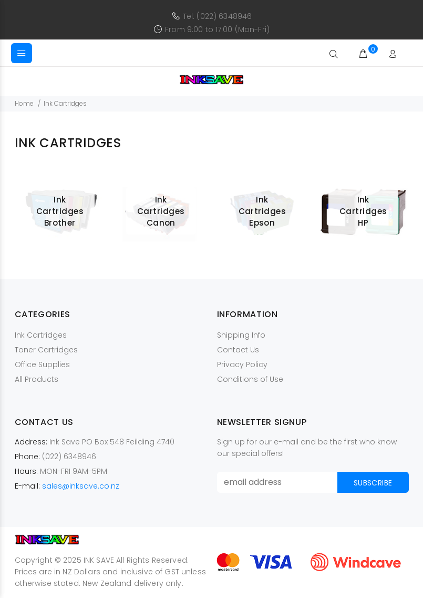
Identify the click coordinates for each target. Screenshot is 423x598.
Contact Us (238, 349)
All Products (36, 379)
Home (24, 103)
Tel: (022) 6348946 (217, 16)
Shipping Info (241, 335)
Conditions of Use (250, 379)
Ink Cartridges (41, 335)
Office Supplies (42, 364)
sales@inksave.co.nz (80, 486)
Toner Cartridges (46, 349)
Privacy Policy (242, 364)
